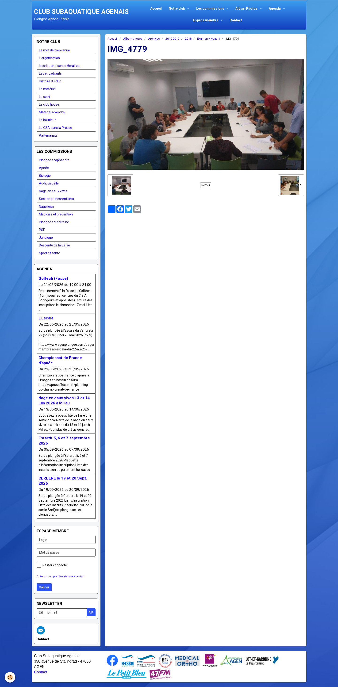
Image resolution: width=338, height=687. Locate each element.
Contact (236, 20)
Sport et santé (49, 253)
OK (91, 612)
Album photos (132, 38)
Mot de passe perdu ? (71, 576)
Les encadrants (50, 73)
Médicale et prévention (56, 214)
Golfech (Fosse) (53, 278)
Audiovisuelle (49, 183)
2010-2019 (172, 38)
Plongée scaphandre (54, 160)
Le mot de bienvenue (54, 50)
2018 (188, 38)
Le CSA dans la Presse (55, 128)
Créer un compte (47, 576)
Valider (44, 587)
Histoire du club (50, 81)
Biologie (45, 175)
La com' (44, 97)
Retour (205, 185)
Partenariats (48, 135)
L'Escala (45, 318)
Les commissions (210, 8)
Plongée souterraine (54, 222)
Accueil (156, 8)
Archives (154, 38)
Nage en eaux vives (53, 191)
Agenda (275, 8)
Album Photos (246, 8)
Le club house (49, 104)
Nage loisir (46, 206)
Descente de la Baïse (54, 245)
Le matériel (47, 89)
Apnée (44, 168)
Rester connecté (52, 565)
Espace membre (206, 20)
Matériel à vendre (52, 112)
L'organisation (49, 58)
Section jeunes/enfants (56, 199)
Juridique (46, 237)
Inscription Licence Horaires (59, 66)
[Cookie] (10, 677)
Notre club (177, 8)
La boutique (47, 120)
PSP (42, 230)
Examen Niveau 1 (208, 38)
